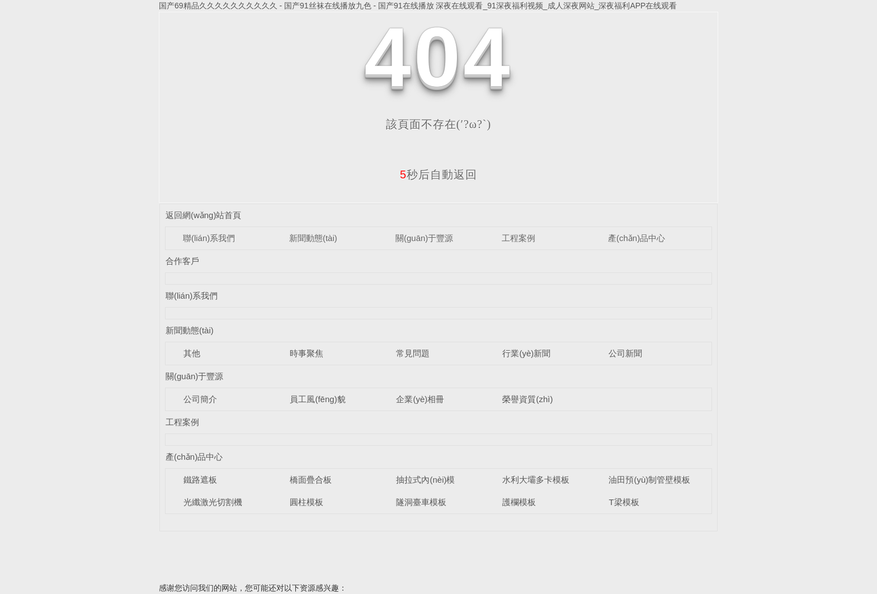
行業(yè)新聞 (526, 353)
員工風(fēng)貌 (317, 399)
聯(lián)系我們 (209, 238)
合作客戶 (182, 261)
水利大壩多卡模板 (535, 479)
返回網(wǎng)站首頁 (204, 215)
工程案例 (518, 238)
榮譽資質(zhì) (527, 399)
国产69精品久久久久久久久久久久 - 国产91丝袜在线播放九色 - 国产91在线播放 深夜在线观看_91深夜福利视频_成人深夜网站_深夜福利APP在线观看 (418, 5)
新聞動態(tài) (313, 238)
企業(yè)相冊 (420, 399)
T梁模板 (624, 502)
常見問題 (413, 353)
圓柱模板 (306, 502)
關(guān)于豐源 (424, 238)
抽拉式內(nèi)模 (425, 479)
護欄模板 (519, 502)
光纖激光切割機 (212, 502)
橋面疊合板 (311, 479)
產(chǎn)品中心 (636, 238)
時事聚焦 (306, 353)
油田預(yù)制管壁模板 (649, 479)
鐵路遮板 (200, 479)
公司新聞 (625, 353)
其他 (191, 353)
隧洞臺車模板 (421, 502)
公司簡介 (200, 399)
